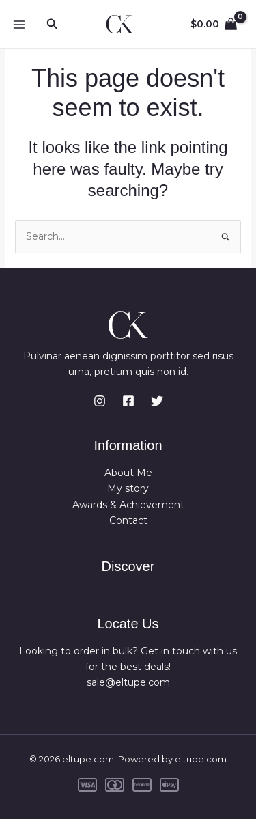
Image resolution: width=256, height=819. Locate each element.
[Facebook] (128, 401)
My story (128, 488)
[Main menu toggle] (19, 24)
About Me (128, 473)
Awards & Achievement (128, 505)
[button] (52, 24)
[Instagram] (100, 401)
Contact (128, 520)
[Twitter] (157, 401)
